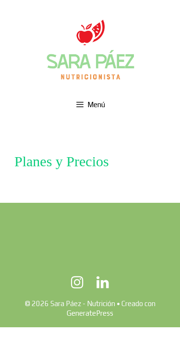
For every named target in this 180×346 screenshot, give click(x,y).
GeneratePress (90, 313)
